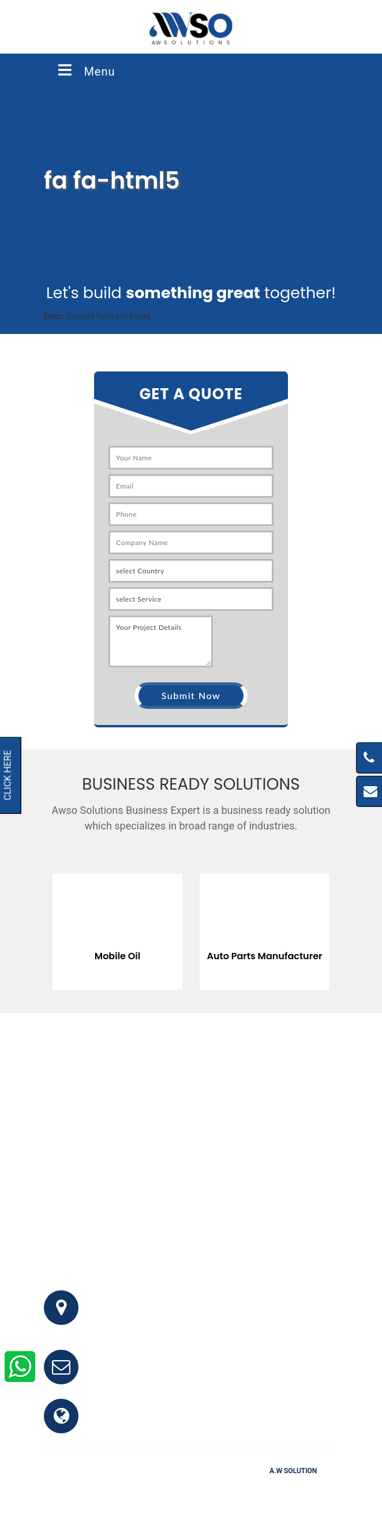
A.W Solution (293, 1471)
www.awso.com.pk (135, 1422)
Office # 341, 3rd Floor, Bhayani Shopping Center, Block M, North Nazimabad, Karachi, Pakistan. (205, 1314)
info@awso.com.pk (135, 1373)
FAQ (155, 1487)
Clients (243, 1487)
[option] (146, 923)
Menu (85, 70)
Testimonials (197, 1487)
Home (125, 1487)
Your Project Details (160, 641)
